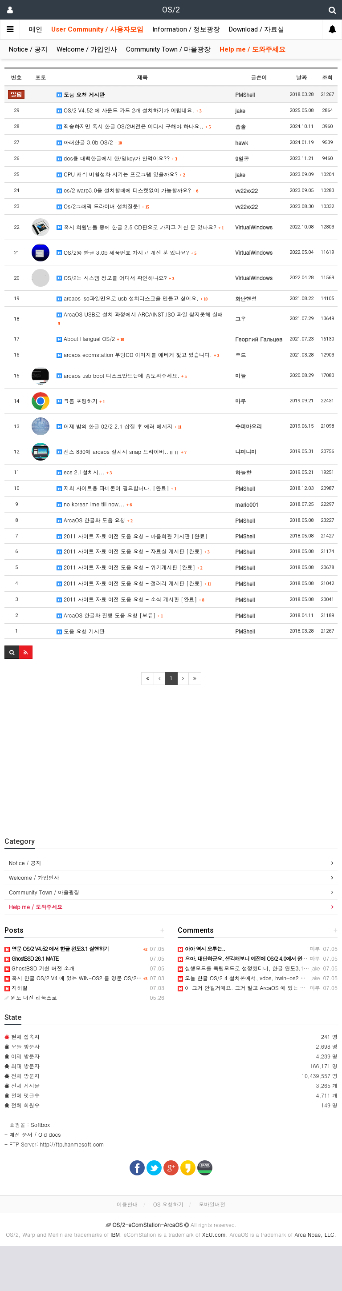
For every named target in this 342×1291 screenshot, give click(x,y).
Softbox (40, 1124)
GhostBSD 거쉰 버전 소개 (39, 968)
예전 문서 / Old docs (35, 1134)
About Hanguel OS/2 (90, 338)
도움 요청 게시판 (81, 94)
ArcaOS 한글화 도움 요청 (95, 520)
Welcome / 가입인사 (87, 49)
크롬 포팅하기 (81, 401)
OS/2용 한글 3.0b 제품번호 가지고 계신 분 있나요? (126, 252)
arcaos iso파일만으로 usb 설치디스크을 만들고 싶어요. (132, 298)
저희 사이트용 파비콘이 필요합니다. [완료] (116, 488)
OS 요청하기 (168, 1204)
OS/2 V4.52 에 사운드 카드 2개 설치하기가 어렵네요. (129, 110)
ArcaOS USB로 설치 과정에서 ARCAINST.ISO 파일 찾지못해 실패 (142, 318)
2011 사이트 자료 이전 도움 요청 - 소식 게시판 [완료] (130, 599)
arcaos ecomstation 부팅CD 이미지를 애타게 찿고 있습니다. (138, 354)
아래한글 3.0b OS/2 (89, 142)
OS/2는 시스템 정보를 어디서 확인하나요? (115, 277)
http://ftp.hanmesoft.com (72, 1144)
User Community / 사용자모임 (97, 29)
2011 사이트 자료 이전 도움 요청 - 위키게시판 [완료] (130, 567)
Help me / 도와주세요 (252, 49)
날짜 (301, 77)
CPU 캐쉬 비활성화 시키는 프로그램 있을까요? (121, 174)
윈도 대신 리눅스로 (30, 997)
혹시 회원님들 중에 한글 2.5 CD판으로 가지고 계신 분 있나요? (140, 227)
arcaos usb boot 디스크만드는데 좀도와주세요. (122, 375)
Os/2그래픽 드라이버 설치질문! (103, 206)
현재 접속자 (25, 1036)
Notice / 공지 (28, 49)
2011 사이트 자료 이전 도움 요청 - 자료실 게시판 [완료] (133, 551)
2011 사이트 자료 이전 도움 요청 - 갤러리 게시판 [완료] (134, 583)
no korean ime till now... (94, 504)
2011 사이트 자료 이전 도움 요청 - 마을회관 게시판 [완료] (132, 536)
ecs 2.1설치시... (84, 472)
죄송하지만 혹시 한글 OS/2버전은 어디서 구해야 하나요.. (134, 126)
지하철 (16, 987)
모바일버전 (212, 1204)
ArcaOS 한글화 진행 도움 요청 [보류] (110, 615)
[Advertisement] (171, 756)
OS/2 (171, 9)
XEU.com (214, 1234)
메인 (35, 29)
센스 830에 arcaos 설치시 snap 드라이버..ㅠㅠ (122, 451)
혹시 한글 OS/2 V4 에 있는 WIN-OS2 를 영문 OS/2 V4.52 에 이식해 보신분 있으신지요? (115, 978)
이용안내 (127, 1204)
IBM (115, 1234)
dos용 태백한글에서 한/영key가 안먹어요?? (117, 158)
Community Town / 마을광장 (168, 49)
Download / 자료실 (256, 29)
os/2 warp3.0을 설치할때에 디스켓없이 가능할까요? (127, 190)
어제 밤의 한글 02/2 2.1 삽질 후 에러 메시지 (119, 426)
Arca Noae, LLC (314, 1234)
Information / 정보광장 (186, 29)
